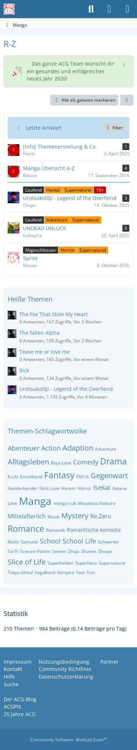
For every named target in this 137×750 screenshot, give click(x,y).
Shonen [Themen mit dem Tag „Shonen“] (88, 551)
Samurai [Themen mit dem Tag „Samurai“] (29, 542)
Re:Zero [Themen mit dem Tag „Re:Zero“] (100, 516)
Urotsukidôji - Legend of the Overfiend (66, 388)
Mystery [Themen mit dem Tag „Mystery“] (74, 516)
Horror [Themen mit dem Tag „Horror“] (84, 488)
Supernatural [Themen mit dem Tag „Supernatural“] (112, 563)
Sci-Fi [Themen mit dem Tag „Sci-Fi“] (13, 551)
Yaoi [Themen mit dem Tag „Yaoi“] (80, 572)
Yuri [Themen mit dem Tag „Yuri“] (91, 572)
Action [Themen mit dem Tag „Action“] (51, 448)
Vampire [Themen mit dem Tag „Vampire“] (65, 572)
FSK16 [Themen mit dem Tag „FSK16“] (82, 477)
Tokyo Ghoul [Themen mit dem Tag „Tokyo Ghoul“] (20, 572)
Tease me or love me (44, 351)
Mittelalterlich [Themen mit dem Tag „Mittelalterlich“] (27, 516)
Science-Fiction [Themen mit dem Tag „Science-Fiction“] (35, 551)
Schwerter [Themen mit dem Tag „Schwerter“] (108, 542)
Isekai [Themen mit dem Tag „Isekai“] (102, 487)
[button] (126, 100)
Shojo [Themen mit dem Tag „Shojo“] (73, 551)
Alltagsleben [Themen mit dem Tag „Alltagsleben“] (28, 462)
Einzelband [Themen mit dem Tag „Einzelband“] (31, 477)
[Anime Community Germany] (9, 9)
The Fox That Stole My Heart (53, 314)
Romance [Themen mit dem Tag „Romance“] (26, 528)
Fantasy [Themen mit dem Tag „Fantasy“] (59, 475)
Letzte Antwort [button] (43, 127)
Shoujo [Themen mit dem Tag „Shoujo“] (105, 551)
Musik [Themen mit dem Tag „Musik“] (53, 517)
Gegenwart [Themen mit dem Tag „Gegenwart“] (109, 475)
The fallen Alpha (39, 332)
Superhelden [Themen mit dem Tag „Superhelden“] (60, 563)
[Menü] (127, 9)
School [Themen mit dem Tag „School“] (50, 541)
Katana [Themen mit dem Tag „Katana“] (120, 488)
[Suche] (91, 9)
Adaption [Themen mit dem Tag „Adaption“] (77, 448)
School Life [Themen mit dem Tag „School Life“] (79, 541)
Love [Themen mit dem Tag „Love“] (12, 503)
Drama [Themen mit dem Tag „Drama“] (113, 461)
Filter (113, 128)
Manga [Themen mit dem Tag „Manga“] (35, 501)
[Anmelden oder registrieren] (109, 9)
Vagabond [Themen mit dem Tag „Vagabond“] (45, 572)
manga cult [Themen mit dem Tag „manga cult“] (64, 503)
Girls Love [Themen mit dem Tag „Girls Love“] (49, 488)
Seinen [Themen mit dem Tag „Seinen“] (59, 551)
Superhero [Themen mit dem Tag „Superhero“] (86, 563)
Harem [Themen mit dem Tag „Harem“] (68, 488)
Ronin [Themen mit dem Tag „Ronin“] (13, 542)
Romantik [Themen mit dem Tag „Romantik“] (55, 530)
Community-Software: (68, 740)
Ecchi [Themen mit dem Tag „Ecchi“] (13, 477)
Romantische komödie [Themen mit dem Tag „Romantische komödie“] (94, 529)
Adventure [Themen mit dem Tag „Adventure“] (105, 449)
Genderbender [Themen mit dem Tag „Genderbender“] (23, 488)
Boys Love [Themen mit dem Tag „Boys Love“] (61, 463)
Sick (24, 370)
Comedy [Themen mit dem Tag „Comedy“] (85, 462)
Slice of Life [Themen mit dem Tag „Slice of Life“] (27, 562)
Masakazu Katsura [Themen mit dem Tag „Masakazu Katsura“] (96, 503)
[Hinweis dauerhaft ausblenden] (125, 63)
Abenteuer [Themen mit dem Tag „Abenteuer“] (23, 448)
